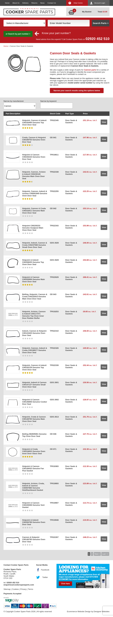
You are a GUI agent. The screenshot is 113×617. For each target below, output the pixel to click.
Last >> (105, 554)
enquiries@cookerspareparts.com (19, 585)
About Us (16, 3)
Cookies (15, 589)
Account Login (99, 3)
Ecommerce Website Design (79, 611)
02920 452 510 (97, 39)
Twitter (45, 577)
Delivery (25, 3)
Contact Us (52, 3)
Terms (30, 589)
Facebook (45, 570)
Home (7, 3)
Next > (97, 554)
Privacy (23, 589)
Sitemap (7, 589)
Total (102, 12)
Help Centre (78, 3)
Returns (34, 3)
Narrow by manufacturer (14, 101)
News (42, 3)
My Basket (86, 12)
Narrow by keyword (48, 101)
